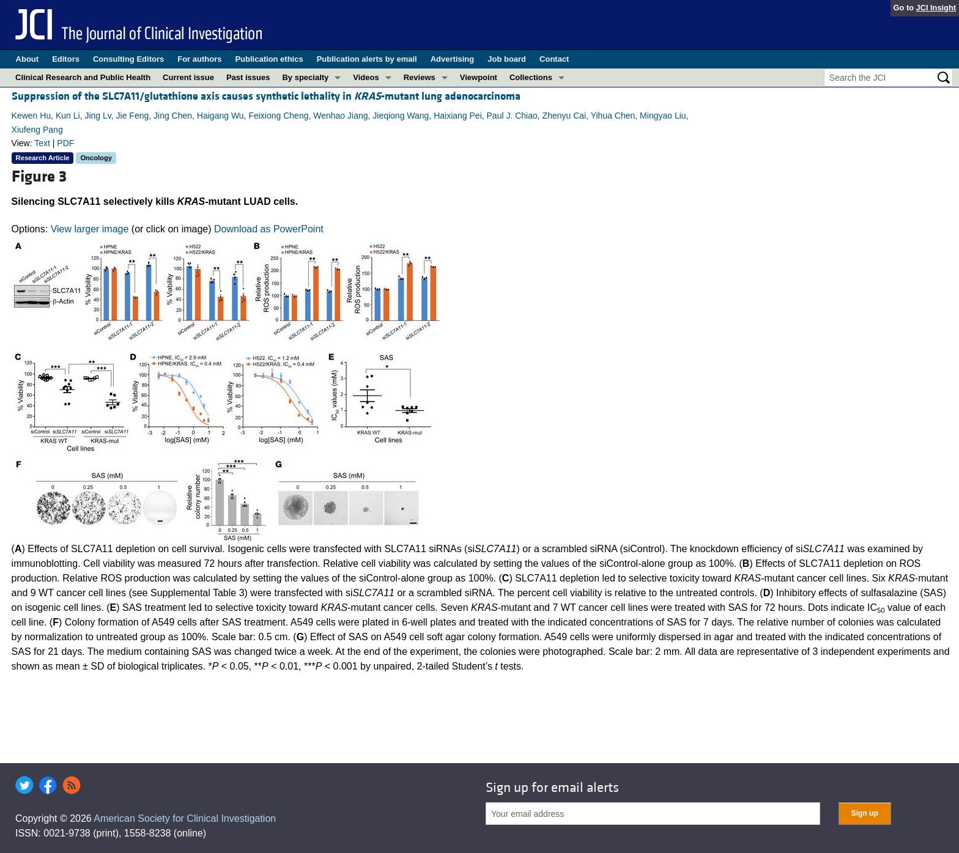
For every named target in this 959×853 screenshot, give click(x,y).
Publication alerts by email (367, 59)
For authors (199, 59)
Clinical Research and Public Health (82, 77)
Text (42, 143)
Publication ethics (269, 59)
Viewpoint (478, 77)
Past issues (248, 77)
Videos (366, 77)
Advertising (453, 59)
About (27, 59)
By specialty (305, 77)
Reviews (419, 77)
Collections (530, 77)
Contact (554, 59)
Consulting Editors (128, 59)
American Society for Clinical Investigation (185, 818)
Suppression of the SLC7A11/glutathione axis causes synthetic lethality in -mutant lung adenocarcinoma (266, 96)
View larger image (90, 229)
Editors (66, 59)
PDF (65, 143)
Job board (506, 59)
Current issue (188, 77)
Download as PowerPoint (269, 229)
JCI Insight (936, 7)
